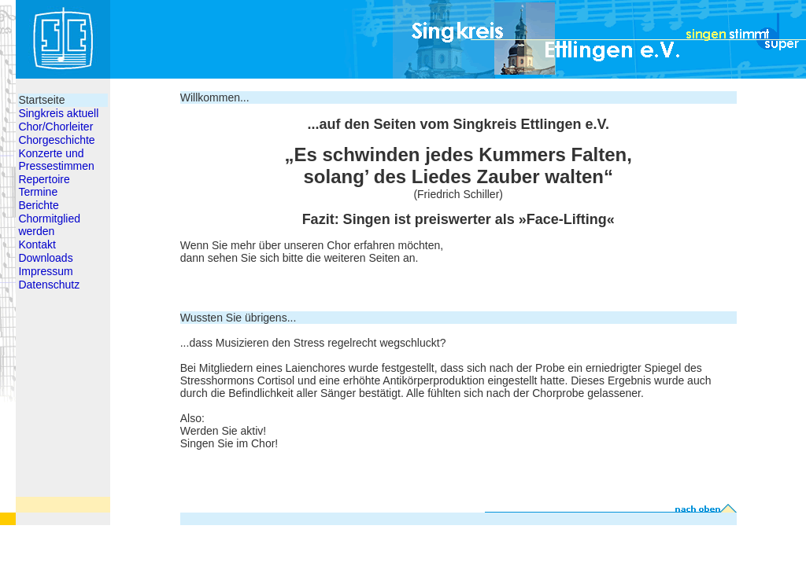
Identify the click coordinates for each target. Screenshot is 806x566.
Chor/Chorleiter (55, 126)
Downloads (45, 258)
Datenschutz (48, 284)
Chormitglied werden (49, 224)
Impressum (45, 271)
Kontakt (36, 244)
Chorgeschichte (56, 140)
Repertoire (43, 179)
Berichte (38, 205)
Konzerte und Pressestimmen (56, 159)
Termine (37, 192)
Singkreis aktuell (58, 113)
